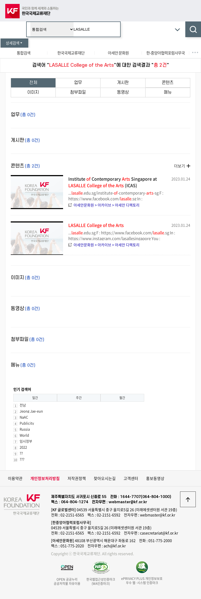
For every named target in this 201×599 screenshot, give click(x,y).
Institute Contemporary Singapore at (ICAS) (112, 182)
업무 (78, 82)
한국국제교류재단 (71, 53)
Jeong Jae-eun (31, 411)
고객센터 (131, 478)
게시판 (123, 82)
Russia (25, 429)
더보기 (179, 166)
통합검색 (23, 53)
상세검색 (14, 43)
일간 (35, 397)
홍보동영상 (155, 478)
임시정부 (26, 441)
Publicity (27, 423)
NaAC (24, 417)
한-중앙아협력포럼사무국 (165, 53)
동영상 (123, 92)
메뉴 (168, 92)
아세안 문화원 (118, 53)
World (24, 435)
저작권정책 (77, 478)
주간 (79, 397)
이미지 (33, 92)
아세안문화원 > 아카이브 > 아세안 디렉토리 (106, 205)
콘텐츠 (168, 82)
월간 (122, 397)
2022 (23, 447)
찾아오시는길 (105, 478)
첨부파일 (78, 92)
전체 (33, 82)
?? (21, 453)
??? (22, 459)
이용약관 (15, 478)
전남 (23, 405)
